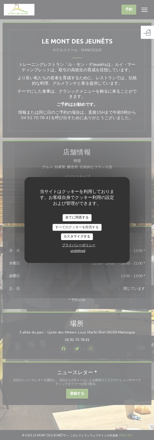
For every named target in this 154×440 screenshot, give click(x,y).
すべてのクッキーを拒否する (77, 227)
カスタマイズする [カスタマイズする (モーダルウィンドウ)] (77, 236)
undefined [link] (77, 251)
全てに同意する (77, 217)
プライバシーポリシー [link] (78, 245)
